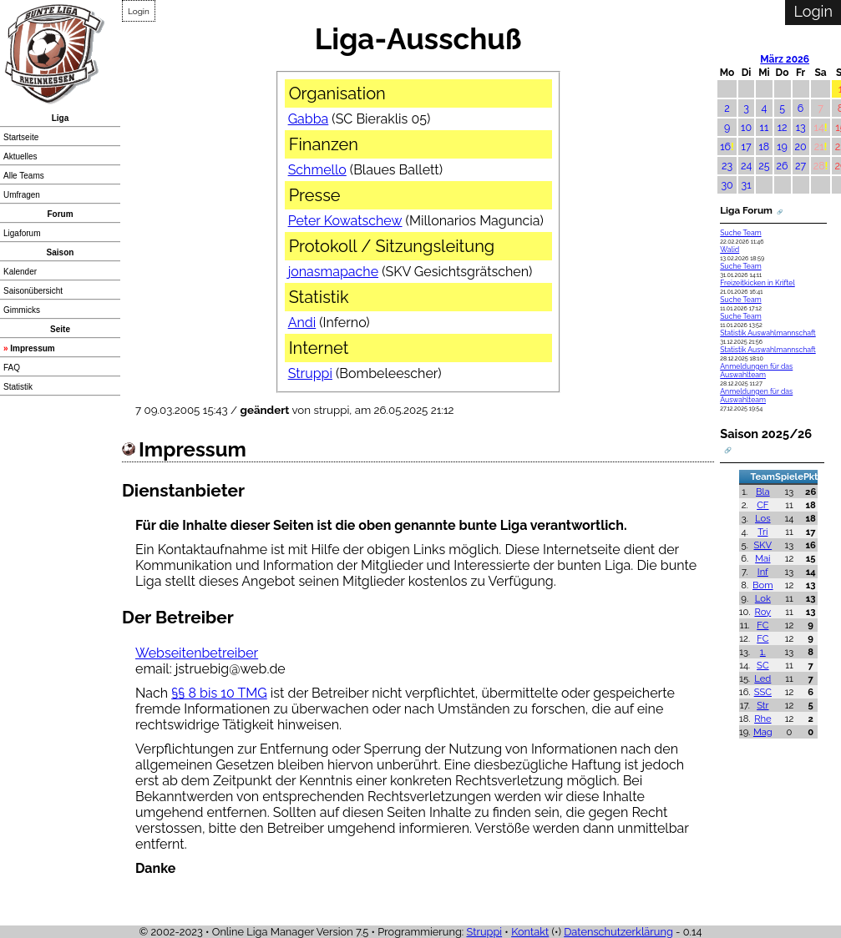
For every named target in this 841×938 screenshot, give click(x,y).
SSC (763, 692)
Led (762, 678)
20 (801, 146)
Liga (60, 118)
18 (764, 146)
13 (801, 127)
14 (819, 127)
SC (763, 665)
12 (783, 127)
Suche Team (740, 233)
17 (747, 146)
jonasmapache (333, 272)
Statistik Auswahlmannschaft (767, 333)
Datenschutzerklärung (618, 931)
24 (746, 165)
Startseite (20, 137)
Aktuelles (20, 156)
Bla (763, 491)
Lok (763, 598)
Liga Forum (746, 210)
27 (800, 165)
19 (782, 146)
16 (725, 146)
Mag (763, 732)
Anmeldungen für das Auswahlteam (756, 370)
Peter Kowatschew (345, 221)
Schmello (317, 170)
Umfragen (21, 194)
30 (726, 185)
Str (762, 705)
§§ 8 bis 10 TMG (219, 693)
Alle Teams (23, 175)
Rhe (762, 718)
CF (762, 505)
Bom (762, 585)
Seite (60, 329)
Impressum (32, 348)
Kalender (20, 271)
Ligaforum (21, 233)
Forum (60, 214)
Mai (762, 558)
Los (763, 518)
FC (762, 625)
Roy (762, 612)
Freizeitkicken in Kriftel (757, 283)
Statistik (18, 386)
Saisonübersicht (33, 290)
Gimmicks (21, 310)
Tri (762, 531)
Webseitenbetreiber (196, 653)
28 (819, 165)
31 (747, 185)
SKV (763, 545)
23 (727, 165)
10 (746, 127)
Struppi (310, 373)
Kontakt (530, 931)
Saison (60, 252)
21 (819, 146)
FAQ (11, 367)
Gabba (308, 119)
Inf (762, 571)
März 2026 (784, 59)
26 (782, 165)
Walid (729, 249)
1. (763, 652)
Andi (302, 322)
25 (763, 165)
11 (764, 127)
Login (138, 11)
